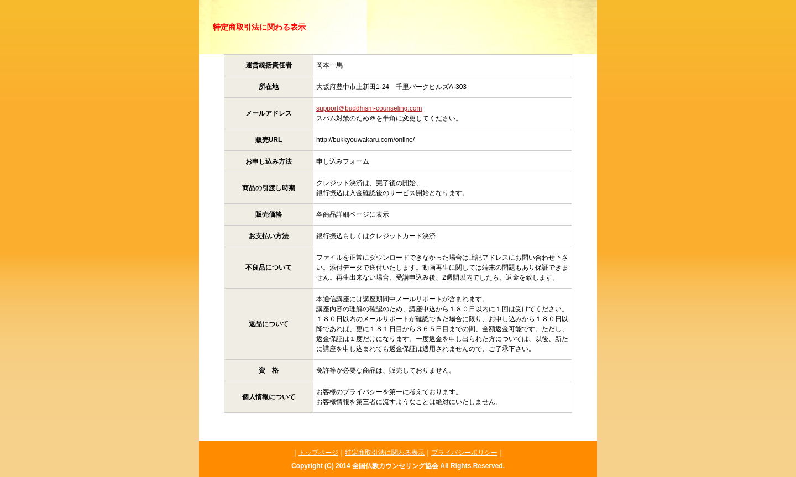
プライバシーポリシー (464, 453)
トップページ (318, 453)
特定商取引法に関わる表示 (385, 453)
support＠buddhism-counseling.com (369, 108)
